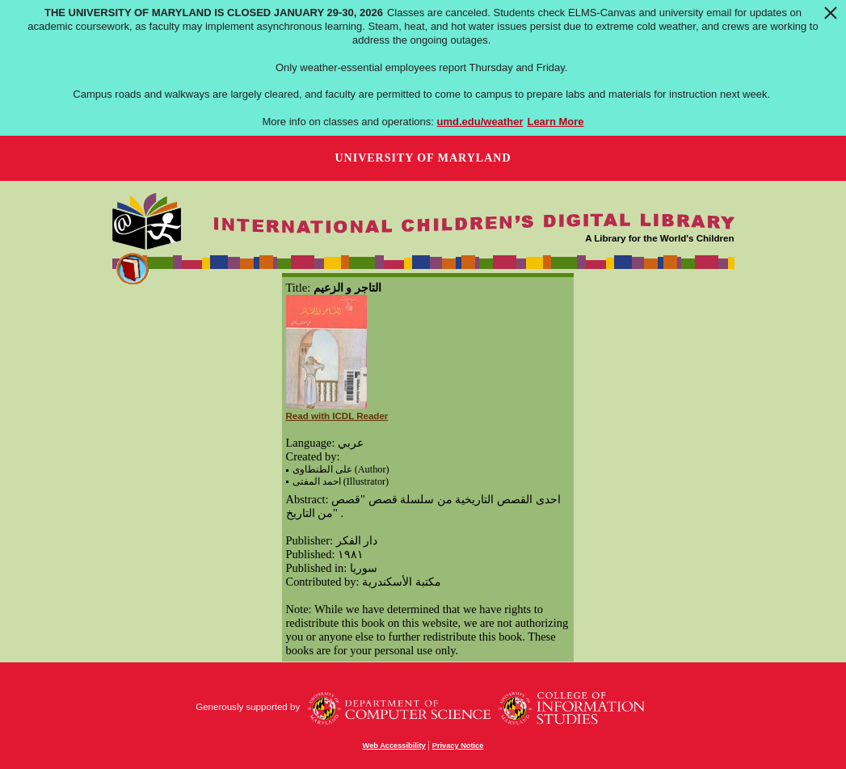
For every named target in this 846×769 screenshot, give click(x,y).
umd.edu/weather (480, 122)
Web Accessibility (394, 746)
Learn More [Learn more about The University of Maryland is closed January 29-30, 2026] (555, 122)
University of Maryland (423, 158)
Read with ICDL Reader (337, 416)
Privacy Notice (458, 746)
